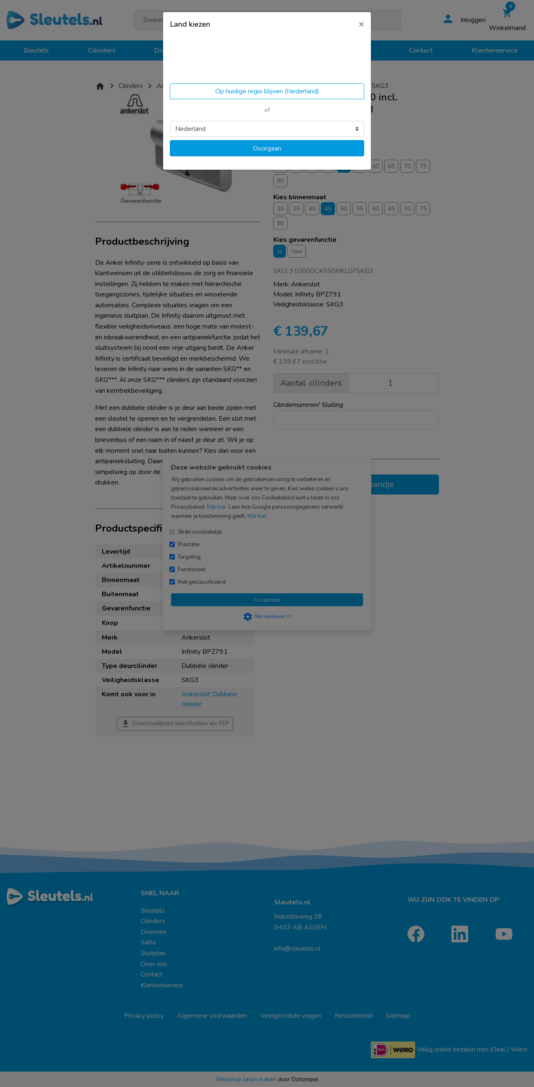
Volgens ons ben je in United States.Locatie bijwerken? (222, 58)
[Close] (361, 23)
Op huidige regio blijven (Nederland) (267, 91)
